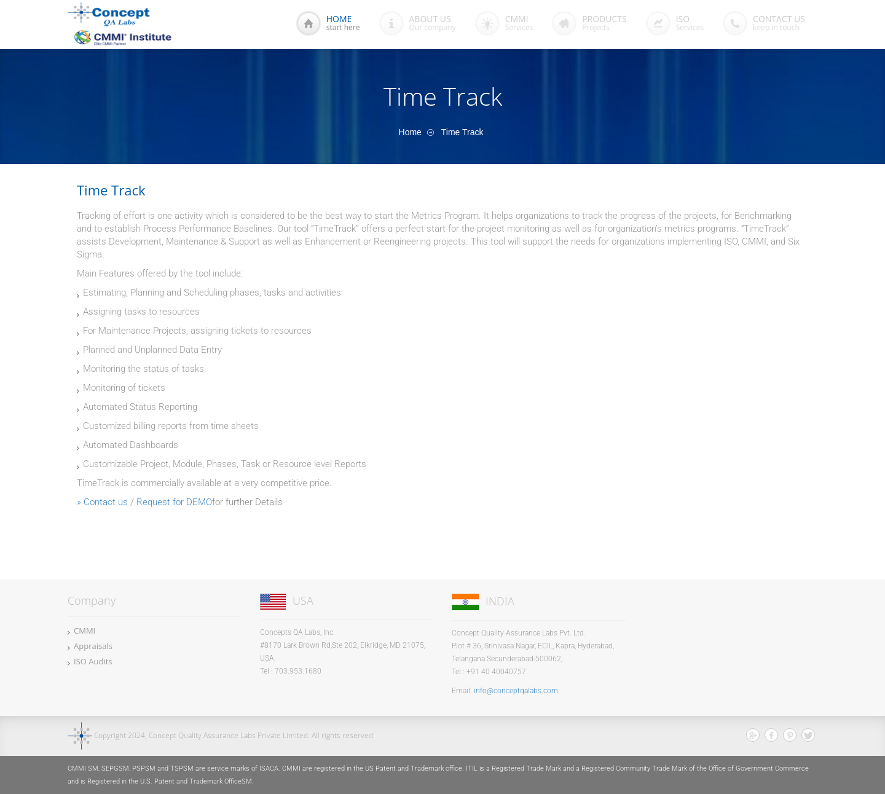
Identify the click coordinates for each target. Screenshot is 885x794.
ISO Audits (93, 661)
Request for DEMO (174, 502)
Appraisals (93, 645)
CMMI (84, 630)
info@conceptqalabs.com (516, 690)
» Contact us (102, 502)
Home (410, 132)
